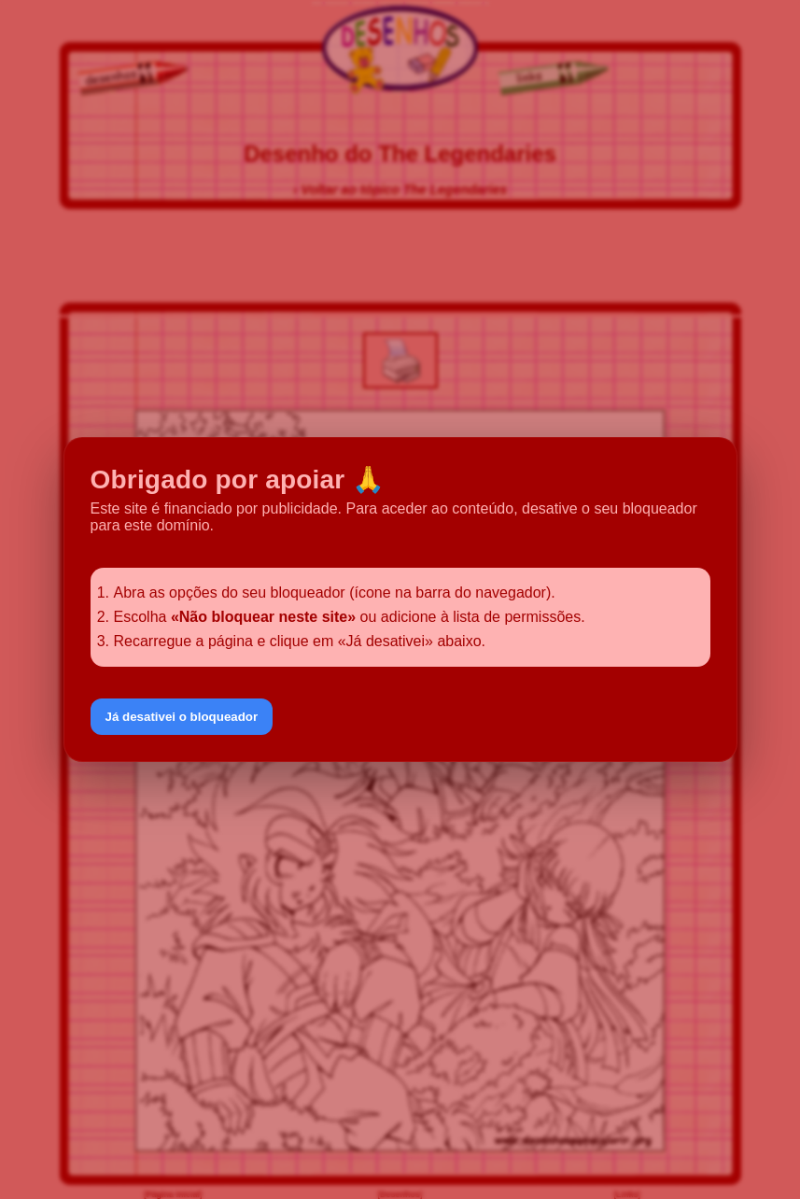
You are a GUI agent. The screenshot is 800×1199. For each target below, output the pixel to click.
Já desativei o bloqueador (182, 717)
